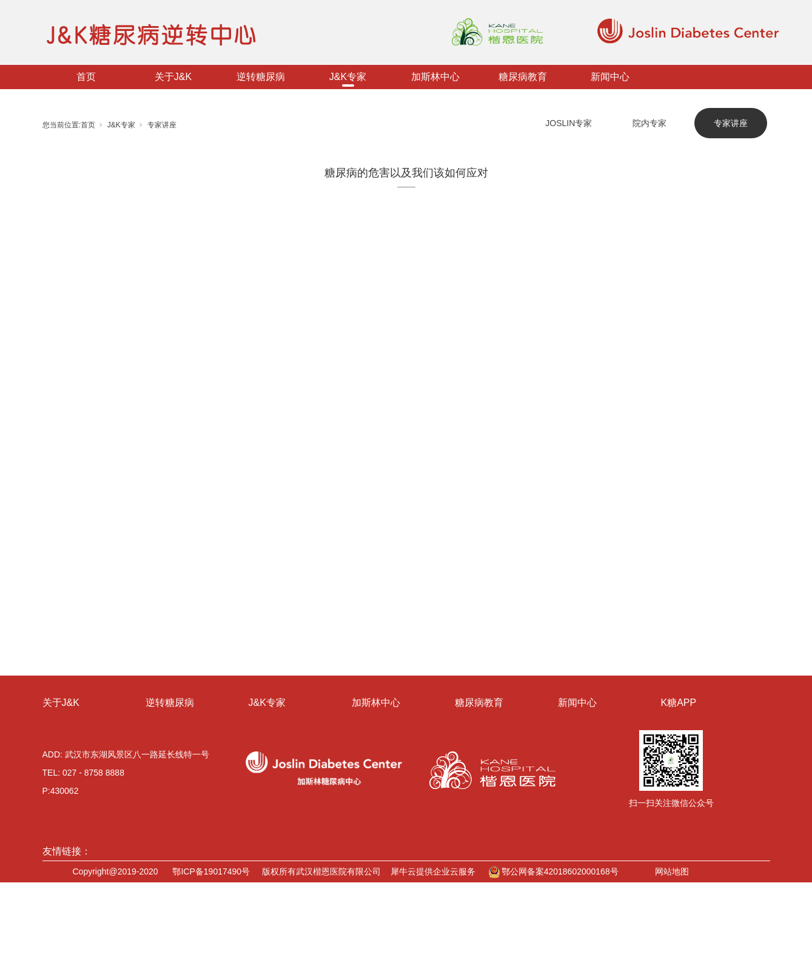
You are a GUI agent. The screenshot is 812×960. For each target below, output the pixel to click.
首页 (86, 77)
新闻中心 (610, 77)
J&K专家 (347, 77)
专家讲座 (161, 125)
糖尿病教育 (522, 77)
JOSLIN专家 (568, 123)
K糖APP (679, 702)
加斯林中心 (435, 77)
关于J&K (173, 77)
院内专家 (649, 123)
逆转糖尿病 (261, 77)
